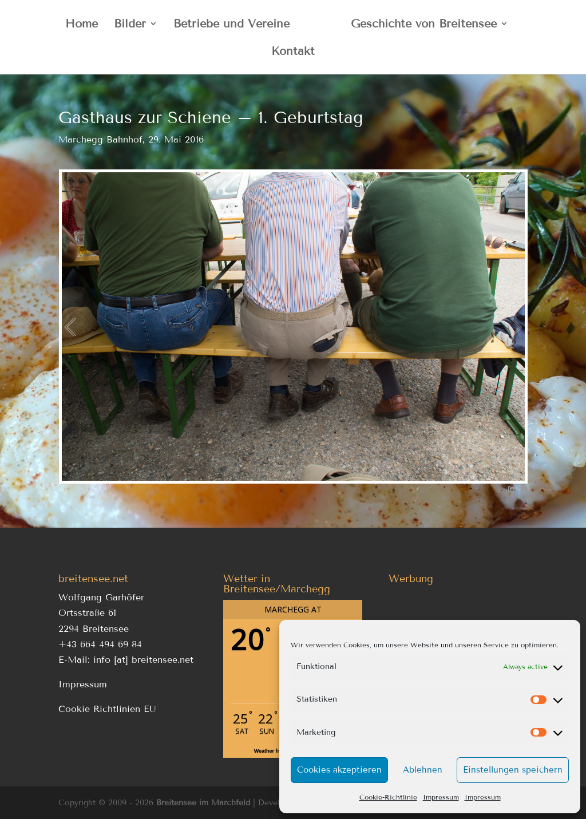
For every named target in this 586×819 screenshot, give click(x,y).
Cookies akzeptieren (339, 770)
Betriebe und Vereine (231, 24)
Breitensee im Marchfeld (203, 803)
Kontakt (293, 52)
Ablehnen (422, 770)
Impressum (441, 797)
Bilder (130, 24)
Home (81, 24)
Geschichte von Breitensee (424, 24)
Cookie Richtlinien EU (107, 708)
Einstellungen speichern (513, 770)
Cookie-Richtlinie (388, 797)
